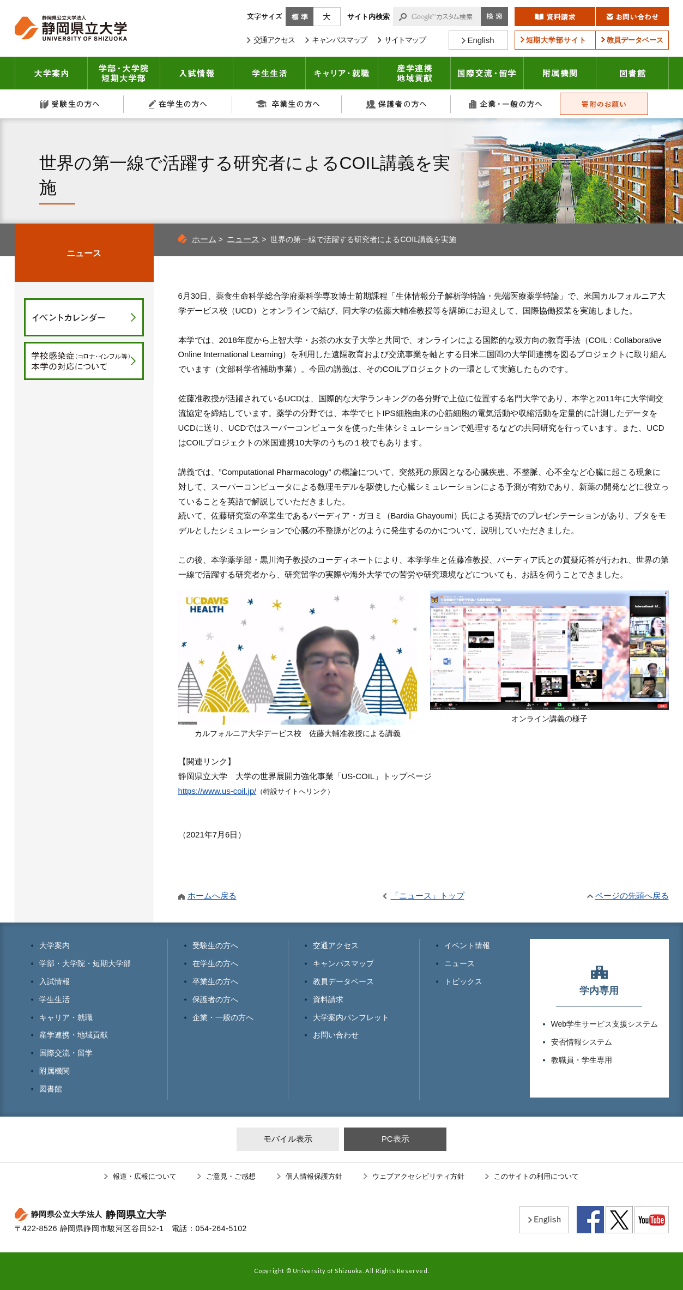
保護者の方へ (396, 103)
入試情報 (196, 73)
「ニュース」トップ (427, 895)
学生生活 (269, 73)
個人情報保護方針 (314, 1176)
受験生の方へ (69, 103)
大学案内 (51, 73)
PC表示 (395, 1138)
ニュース (243, 239)
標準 (299, 16)
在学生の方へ (178, 103)
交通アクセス (336, 945)
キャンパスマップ (343, 963)
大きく (327, 16)
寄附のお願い (604, 104)
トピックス (463, 981)
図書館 (632, 73)
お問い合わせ (336, 1034)
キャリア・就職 (342, 73)
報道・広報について (145, 1176)
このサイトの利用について (536, 1176)
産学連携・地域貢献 (414, 73)
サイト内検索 (368, 17)
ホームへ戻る (212, 895)
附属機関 (560, 73)
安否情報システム (581, 1042)
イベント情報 (467, 945)
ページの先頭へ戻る (632, 895)
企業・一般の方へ (505, 103)
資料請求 (328, 999)
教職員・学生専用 (581, 1060)
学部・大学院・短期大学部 (85, 963)
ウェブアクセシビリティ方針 (418, 1176)
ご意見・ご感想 (231, 1176)
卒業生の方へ (287, 103)
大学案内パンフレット (351, 1017)
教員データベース (343, 981)
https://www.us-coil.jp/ (217, 790)
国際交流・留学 (487, 73)
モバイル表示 (287, 1138)
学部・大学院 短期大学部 (124, 73)
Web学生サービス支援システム (604, 1024)
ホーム (204, 239)
